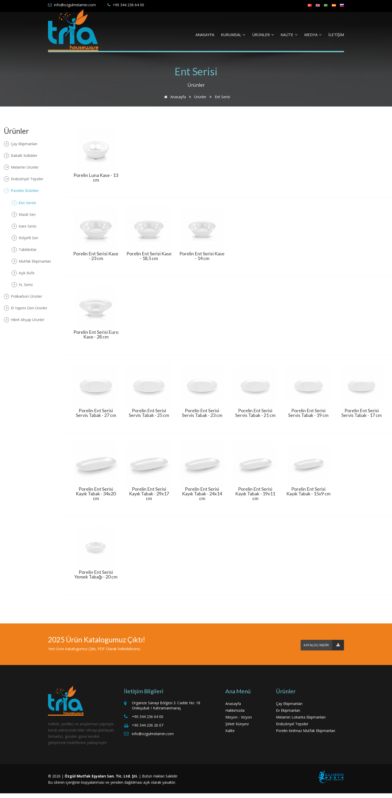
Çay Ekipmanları (20, 144)
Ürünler (200, 96)
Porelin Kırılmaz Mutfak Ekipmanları (305, 730)
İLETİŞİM (336, 34)
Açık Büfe (23, 273)
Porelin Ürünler (21, 190)
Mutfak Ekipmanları (31, 261)
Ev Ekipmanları (288, 710)
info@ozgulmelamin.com (75, 4)
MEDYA (313, 34)
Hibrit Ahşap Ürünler (24, 319)
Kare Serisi (24, 226)
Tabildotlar (24, 249)
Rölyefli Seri (25, 238)
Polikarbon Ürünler (23, 296)
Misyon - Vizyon (238, 717)
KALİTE (289, 34)
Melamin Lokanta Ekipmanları (301, 717)
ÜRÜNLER (263, 34)
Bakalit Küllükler (20, 155)
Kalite (230, 730)
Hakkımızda (235, 710)
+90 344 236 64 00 (128, 4)
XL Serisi (22, 284)
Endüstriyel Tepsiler (23, 179)
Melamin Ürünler (21, 167)
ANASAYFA (204, 34)
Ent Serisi (24, 202)
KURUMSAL (233, 34)
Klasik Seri (24, 214)
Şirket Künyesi (237, 723)
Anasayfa (174, 96)
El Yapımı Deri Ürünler (25, 308)
